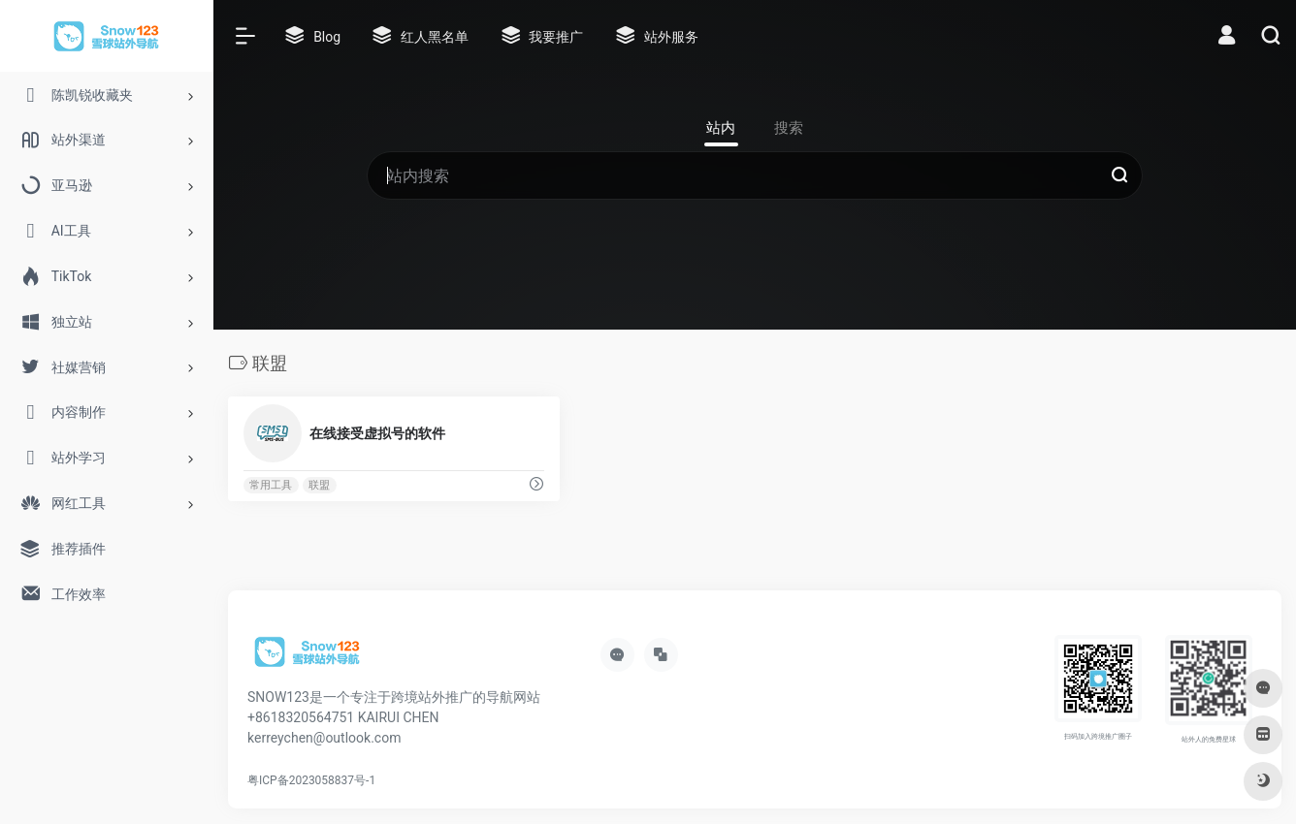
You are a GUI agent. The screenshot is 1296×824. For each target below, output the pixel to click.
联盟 (319, 485)
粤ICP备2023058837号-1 (311, 780)
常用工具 (270, 485)
